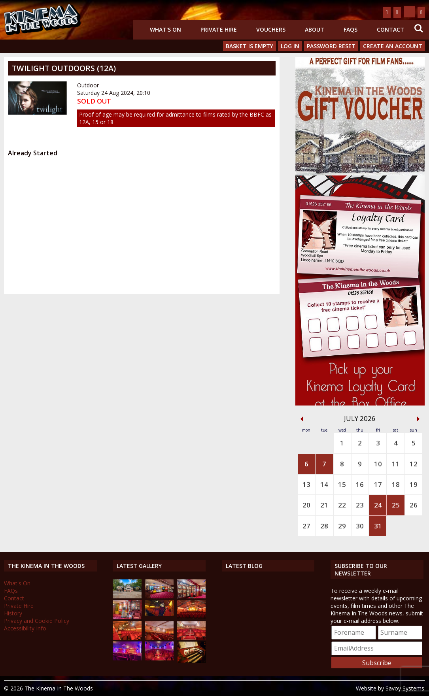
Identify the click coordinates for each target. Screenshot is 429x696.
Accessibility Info (25, 628)
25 (396, 504)
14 (324, 484)
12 (414, 463)
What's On (165, 29)
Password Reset (331, 46)
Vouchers (270, 29)
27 (306, 525)
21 (324, 504)
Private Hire (218, 29)
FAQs (350, 29)
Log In (290, 46)
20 (306, 504)
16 (360, 484)
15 (342, 484)
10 (378, 463)
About (314, 29)
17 (378, 484)
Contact (390, 29)
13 (306, 484)
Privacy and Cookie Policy (36, 620)
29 (342, 525)
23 (360, 504)
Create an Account (392, 46)
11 (396, 463)
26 (414, 504)
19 (414, 484)
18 (396, 484)
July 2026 (360, 418)
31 (378, 525)
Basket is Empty (249, 46)
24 (378, 504)
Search (418, 28)
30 (360, 525)
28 (324, 525)
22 (342, 504)
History (13, 613)
